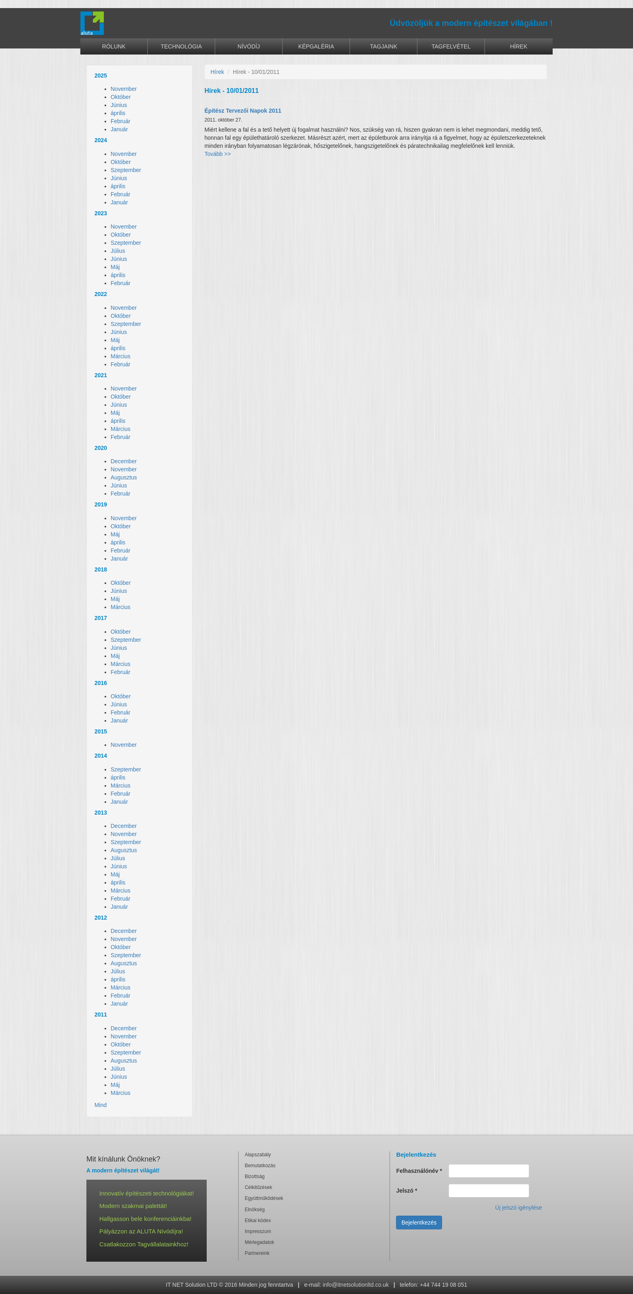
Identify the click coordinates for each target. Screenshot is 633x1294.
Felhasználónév (419, 1171)
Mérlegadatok (259, 1242)
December (124, 461)
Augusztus (124, 477)
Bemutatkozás (260, 1165)
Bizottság (254, 1176)
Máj (115, 267)
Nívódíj (249, 46)
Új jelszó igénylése (518, 1207)
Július (118, 251)
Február (120, 121)
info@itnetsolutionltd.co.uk (356, 1284)
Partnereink (257, 1253)
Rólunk (114, 46)
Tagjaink (383, 46)
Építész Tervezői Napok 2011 (243, 110)
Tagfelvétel (451, 46)
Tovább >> (218, 154)
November (124, 89)
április (118, 113)
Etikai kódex (258, 1220)
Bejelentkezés (418, 1222)
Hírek (519, 46)
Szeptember (126, 170)
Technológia (181, 46)
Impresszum (258, 1231)
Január (119, 129)
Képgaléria (316, 46)
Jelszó (406, 1190)
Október (121, 97)
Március (120, 356)
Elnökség (254, 1209)
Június (119, 105)
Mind (100, 1105)
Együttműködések (264, 1198)
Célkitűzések (258, 1187)
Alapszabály (258, 1154)
